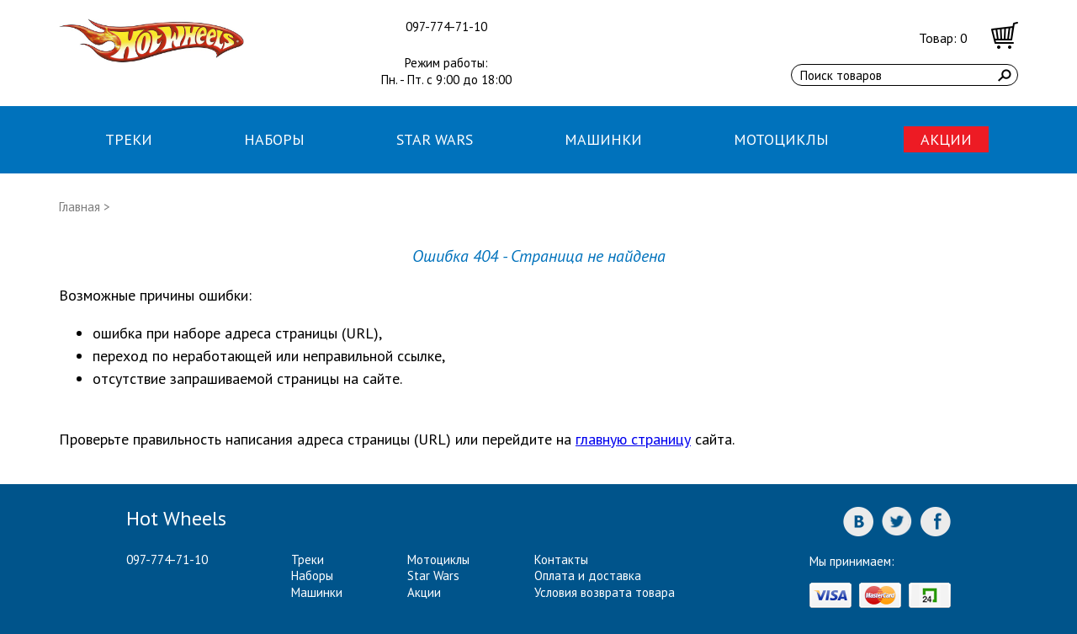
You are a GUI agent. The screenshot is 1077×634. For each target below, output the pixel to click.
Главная (79, 207)
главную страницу (633, 439)
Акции (946, 139)
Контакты (561, 559)
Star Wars (434, 139)
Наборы (274, 139)
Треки (128, 139)
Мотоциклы (781, 139)
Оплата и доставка (587, 575)
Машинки (603, 139)
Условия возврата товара (604, 592)
